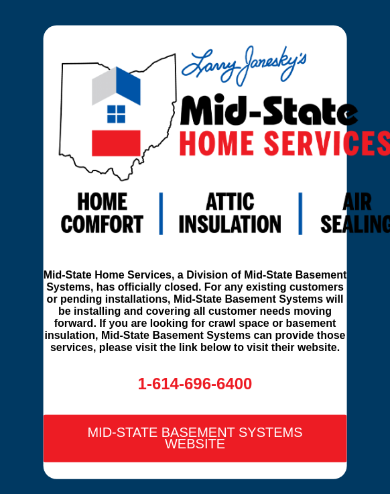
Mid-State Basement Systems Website (194, 438)
